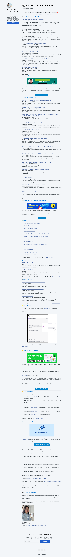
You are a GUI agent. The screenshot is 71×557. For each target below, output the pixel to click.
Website (45, 525)
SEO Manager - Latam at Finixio (30, 246)
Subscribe (13, 22)
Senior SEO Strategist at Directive (30, 252)
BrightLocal (24, 375)
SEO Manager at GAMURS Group (30, 228)
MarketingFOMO (25, 439)
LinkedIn (35, 396)
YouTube (33, 525)
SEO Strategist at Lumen (28, 239)
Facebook (41, 525)
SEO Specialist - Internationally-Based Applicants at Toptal (35, 244)
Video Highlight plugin (48, 308)
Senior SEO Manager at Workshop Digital (32, 223)
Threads (37, 418)
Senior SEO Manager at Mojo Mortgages (32, 254)
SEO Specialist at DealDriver (29, 231)
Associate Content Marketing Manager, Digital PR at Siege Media (36, 233)
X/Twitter (31, 396)
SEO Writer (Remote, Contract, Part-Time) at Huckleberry (35, 225)
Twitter (29, 525)
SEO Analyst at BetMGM (28, 241)
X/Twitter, (32, 411)
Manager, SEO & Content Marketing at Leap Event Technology (36, 236)
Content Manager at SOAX (29, 249)
